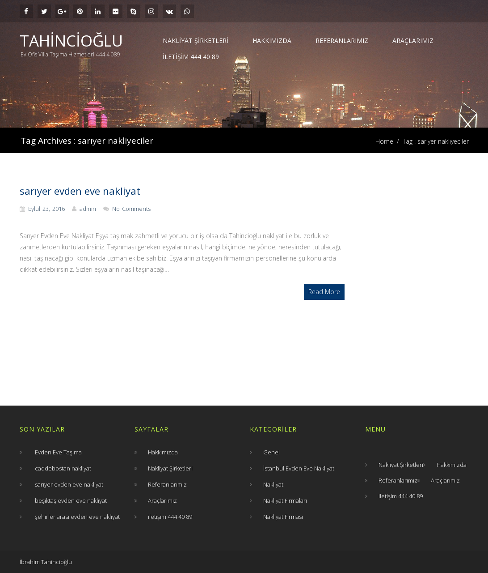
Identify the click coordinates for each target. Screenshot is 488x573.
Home (384, 141)
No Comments (131, 209)
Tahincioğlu (71, 40)
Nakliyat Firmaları (285, 500)
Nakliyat (273, 484)
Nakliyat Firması (283, 517)
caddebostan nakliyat (63, 468)
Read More (324, 291)
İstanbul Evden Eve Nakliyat (298, 468)
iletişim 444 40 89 (191, 56)
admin (88, 209)
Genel (271, 452)
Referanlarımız (342, 40)
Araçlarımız (412, 40)
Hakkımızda (271, 40)
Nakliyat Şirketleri (195, 40)
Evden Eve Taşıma (58, 452)
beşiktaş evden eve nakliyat (71, 500)
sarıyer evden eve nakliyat (80, 190)
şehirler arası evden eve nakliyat (77, 517)
